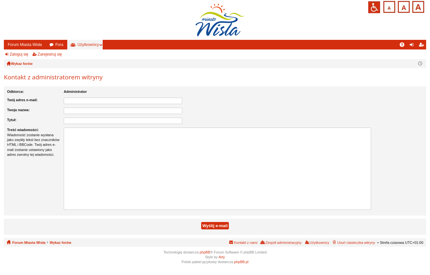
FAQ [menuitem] (404, 45)
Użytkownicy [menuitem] (319, 242)
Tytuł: (11, 120)
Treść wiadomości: (23, 130)
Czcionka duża (417, 6)
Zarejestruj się (50, 54)
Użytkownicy (88, 44)
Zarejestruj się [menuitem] (422, 45)
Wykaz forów (60, 242)
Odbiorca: (15, 91)
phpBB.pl (241, 262)
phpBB (205, 252)
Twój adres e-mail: (22, 100)
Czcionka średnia (403, 6)
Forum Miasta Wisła (25, 44)
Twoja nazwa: (18, 110)
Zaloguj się (19, 54)
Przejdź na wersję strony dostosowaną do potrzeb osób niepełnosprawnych (374, 7)
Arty (222, 257)
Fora (59, 44)
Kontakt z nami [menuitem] (245, 242)
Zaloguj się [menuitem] (413, 45)
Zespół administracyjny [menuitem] (284, 242)
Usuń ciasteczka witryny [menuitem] (356, 242)
